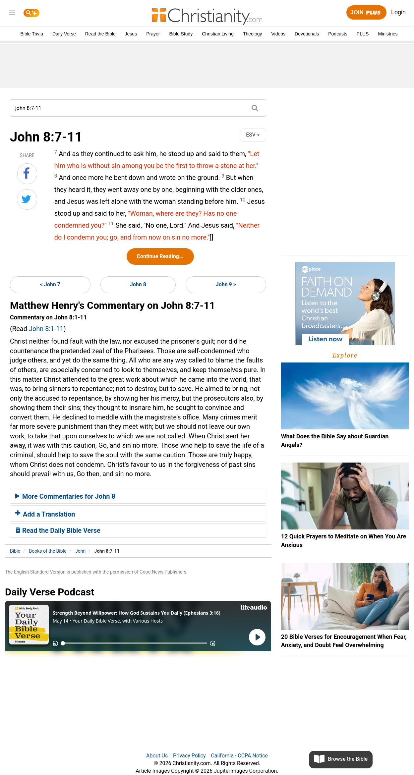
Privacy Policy (189, 755)
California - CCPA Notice (239, 755)
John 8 (138, 284)
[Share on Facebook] (27, 173)
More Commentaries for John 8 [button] (65, 496)
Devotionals (307, 33)
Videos (278, 33)
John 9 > (226, 284)
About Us (157, 755)
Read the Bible (100, 33)
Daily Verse (64, 33)
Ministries (387, 33)
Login (398, 12)
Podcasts (337, 33)
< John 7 (50, 284)
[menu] (12, 14)
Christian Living (218, 33)
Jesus (131, 33)
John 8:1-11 (46, 329)
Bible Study (181, 33)
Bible (15, 551)
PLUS (363, 33)
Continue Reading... (160, 256)
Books (48, 551)
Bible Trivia (31, 33)
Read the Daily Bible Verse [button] (57, 530)
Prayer (153, 33)
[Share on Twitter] (27, 199)
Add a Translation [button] (45, 514)
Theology (252, 33)
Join (366, 13)
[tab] (138, 496)
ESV (253, 135)
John (80, 551)
